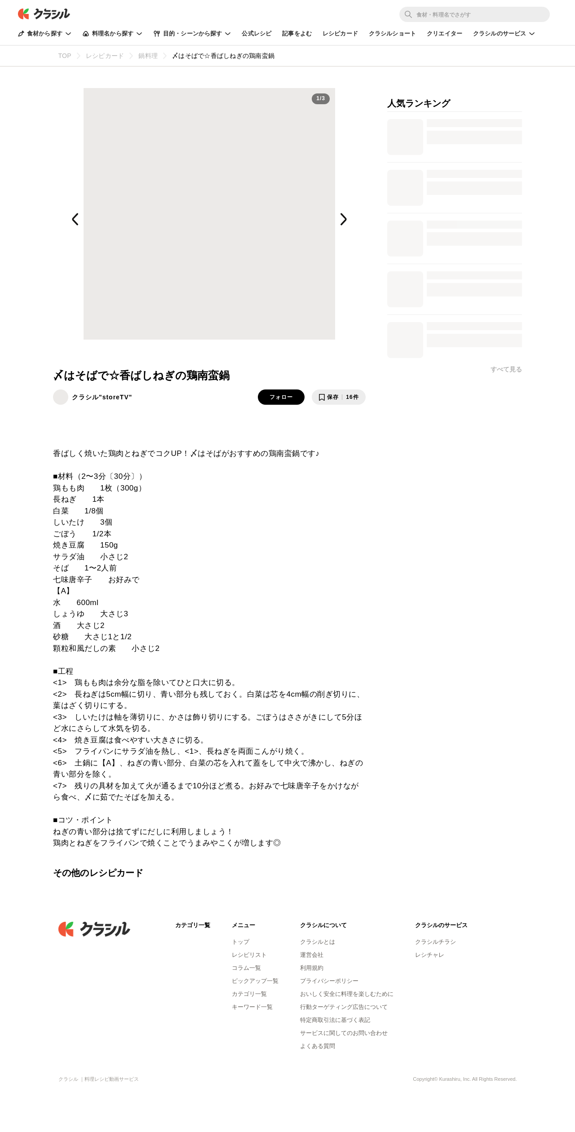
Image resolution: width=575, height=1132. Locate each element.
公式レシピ (256, 33)
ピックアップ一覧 (255, 980)
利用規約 (311, 967)
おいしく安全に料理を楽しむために (347, 993)
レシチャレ (429, 954)
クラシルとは (317, 941)
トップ (240, 941)
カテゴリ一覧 (249, 993)
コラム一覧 (246, 967)
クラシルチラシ (435, 941)
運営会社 (311, 954)
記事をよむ (297, 33)
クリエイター (444, 33)
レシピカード (340, 33)
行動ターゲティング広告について (344, 1007)
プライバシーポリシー (329, 980)
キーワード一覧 (252, 1007)
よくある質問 (317, 1046)
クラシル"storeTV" (102, 397)
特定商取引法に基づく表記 (335, 1020)
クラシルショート (392, 33)
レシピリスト (249, 954)
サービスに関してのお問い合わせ (344, 1033)
